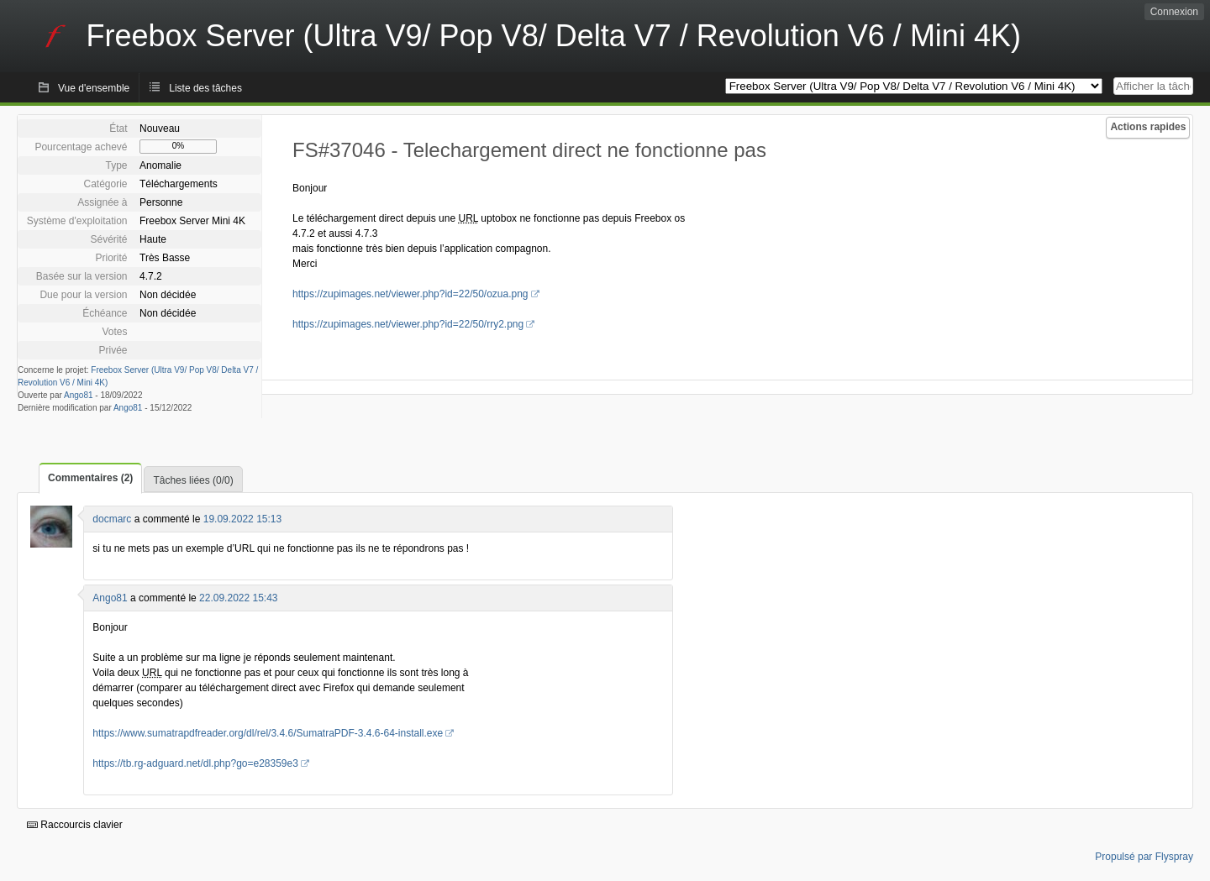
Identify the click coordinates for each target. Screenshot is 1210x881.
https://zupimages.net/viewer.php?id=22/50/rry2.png (407, 324)
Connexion (1174, 12)
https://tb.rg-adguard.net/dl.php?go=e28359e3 (195, 763)
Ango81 (78, 395)
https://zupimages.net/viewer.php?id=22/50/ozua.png (410, 294)
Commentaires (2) (90, 478)
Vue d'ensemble (93, 88)
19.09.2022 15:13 (242, 519)
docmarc (111, 519)
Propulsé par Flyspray (1144, 857)
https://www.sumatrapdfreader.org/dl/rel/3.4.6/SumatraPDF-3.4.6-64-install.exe (267, 733)
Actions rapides (1148, 127)
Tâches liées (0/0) (193, 480)
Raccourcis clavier (75, 825)
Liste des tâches (205, 88)
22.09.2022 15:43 (238, 598)
